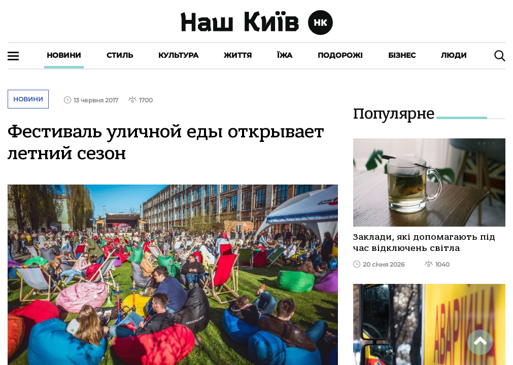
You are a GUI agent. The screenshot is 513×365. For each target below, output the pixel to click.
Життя (238, 55)
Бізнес (402, 55)
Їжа (284, 55)
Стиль (120, 55)
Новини (64, 55)
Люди (454, 55)
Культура (178, 55)
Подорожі (340, 55)
